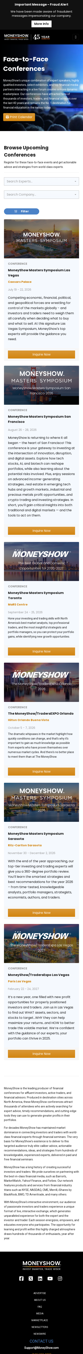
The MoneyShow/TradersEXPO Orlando (41, 713)
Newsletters (40, 1327)
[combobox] (41, 181)
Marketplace (39, 1320)
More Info (41, 24)
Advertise (39, 1293)
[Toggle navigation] (75, 37)
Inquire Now (41, 354)
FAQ (40, 1306)
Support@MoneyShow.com (41, 1347)
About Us (40, 1300)
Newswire (40, 1333)
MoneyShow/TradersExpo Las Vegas (38, 975)
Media (39, 1313)
